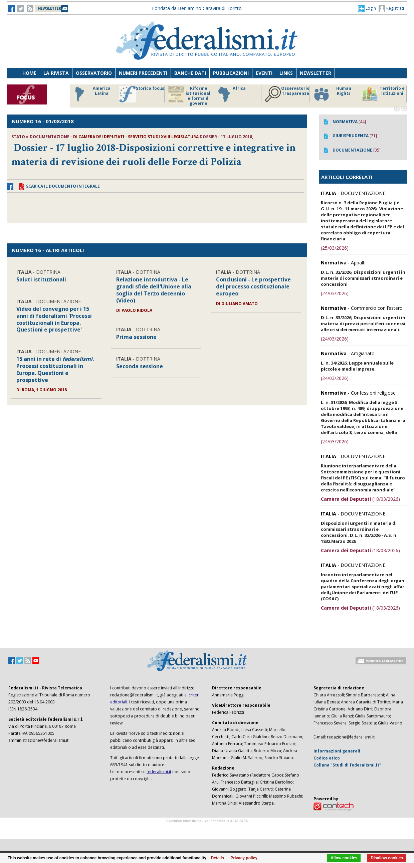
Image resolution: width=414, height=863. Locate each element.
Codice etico (327, 758)
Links (286, 73)
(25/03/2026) (335, 248)
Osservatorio (94, 73)
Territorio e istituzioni (383, 94)
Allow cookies (344, 858)
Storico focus (141, 94)
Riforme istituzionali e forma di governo (190, 96)
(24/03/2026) (335, 293)
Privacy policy (243, 858)
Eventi (264, 73)
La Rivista (56, 73)
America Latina (91, 94)
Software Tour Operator (207, 829)
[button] (367, 8)
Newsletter (315, 73)
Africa (231, 94)
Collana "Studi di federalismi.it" (347, 765)
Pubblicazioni (231, 73)
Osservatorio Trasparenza (286, 94)
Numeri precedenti (143, 73)
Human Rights (332, 94)
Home (29, 73)
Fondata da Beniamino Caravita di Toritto (197, 8)
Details (217, 858)
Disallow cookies (387, 858)
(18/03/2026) (360, 499)
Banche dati (190, 73)
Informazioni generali (337, 751)
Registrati (391, 8)
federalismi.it (159, 772)
